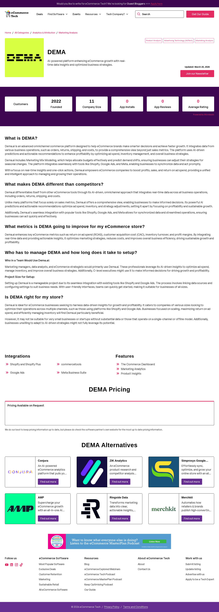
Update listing (193, 569)
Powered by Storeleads (203, 114)
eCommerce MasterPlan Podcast (103, 579)
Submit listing (193, 564)
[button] (57, 14)
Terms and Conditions (135, 606)
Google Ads (17, 372)
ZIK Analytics (118, 460)
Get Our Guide (200, 14)
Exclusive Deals (47, 569)
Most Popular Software (51, 564)
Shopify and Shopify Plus (25, 364)
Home (8, 32)
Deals (39, 14)
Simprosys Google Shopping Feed (193, 461)
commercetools (71, 364)
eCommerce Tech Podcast (99, 574)
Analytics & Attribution (44, 32)
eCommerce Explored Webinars (102, 569)
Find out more (48, 481)
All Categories (22, 32)
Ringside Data (119, 497)
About (141, 564)
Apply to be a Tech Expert (200, 579)
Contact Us (144, 569)
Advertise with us (195, 574)
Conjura (43, 460)
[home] (17, 14)
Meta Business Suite (73, 372)
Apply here (157, 3)
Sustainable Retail (49, 584)
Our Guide (90, 589)
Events (76, 14)
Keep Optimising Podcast (98, 584)
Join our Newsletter (197, 73)
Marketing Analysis (68, 32)
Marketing (44, 579)
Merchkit (187, 497)
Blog (86, 564)
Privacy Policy (111, 606)
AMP (41, 497)
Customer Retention (50, 574)
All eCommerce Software (53, 589)
